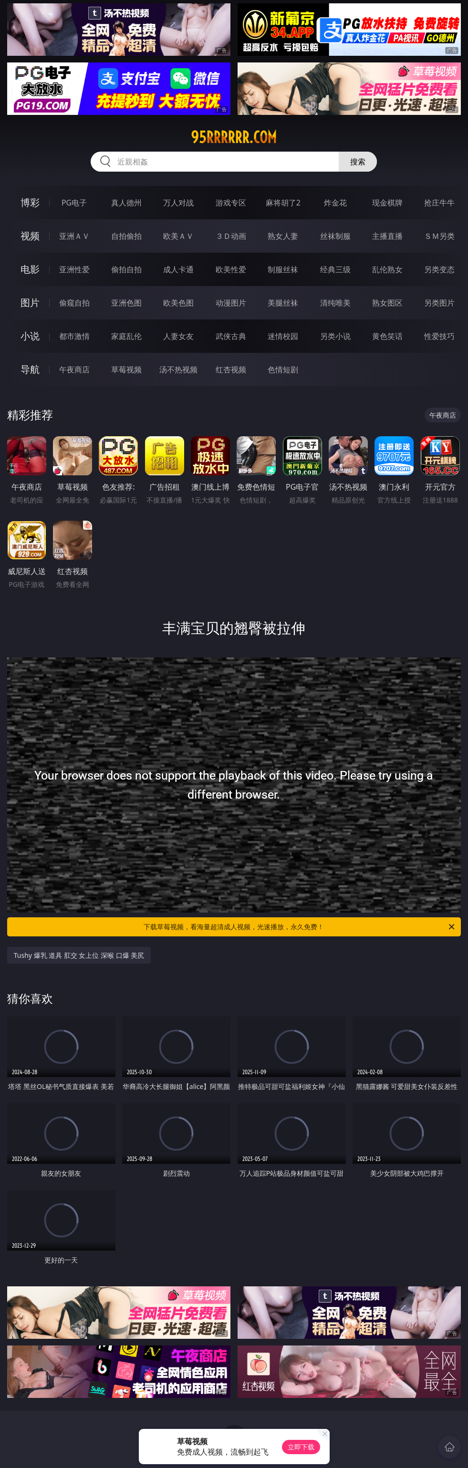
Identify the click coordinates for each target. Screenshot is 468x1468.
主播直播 (387, 236)
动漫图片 (231, 303)
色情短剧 (283, 369)
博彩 (30, 202)
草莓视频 (126, 369)
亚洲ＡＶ (74, 236)
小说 (30, 335)
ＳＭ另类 (439, 236)
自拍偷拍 (126, 236)
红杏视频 (231, 369)
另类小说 (335, 336)
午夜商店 (74, 369)
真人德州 (126, 202)
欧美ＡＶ (178, 236)
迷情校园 (283, 336)
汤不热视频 (178, 369)
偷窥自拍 (74, 303)
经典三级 (335, 269)
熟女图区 (387, 303)
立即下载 (301, 1446)
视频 (30, 235)
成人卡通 (178, 269)
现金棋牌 (387, 202)
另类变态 (439, 269)
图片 (30, 302)
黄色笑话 (387, 336)
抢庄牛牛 (439, 202)
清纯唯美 (335, 303)
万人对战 (178, 202)
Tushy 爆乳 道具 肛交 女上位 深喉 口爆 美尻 (79, 955)
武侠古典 (231, 336)
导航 (30, 369)
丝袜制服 (335, 236)
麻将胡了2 (283, 202)
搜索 (357, 161)
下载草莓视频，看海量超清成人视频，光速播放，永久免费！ (300, 927)
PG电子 (74, 202)
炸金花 (335, 202)
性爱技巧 (439, 336)
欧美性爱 (231, 269)
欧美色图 (178, 303)
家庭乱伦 (126, 336)
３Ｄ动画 (231, 236)
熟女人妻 (283, 236)
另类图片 (439, 303)
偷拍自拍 (126, 269)
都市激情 (74, 336)
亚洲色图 (126, 303)
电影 (30, 269)
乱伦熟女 (387, 269)
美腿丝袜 (283, 303)
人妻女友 (178, 336)
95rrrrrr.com (234, 137)
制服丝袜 (283, 269)
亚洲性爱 (74, 269)
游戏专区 (231, 202)
